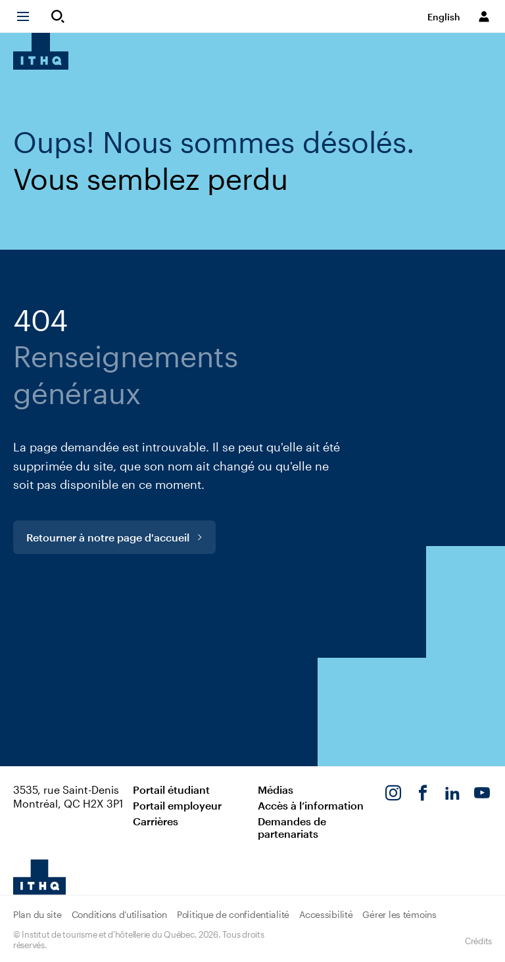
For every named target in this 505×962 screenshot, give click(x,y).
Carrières (155, 821)
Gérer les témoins (399, 914)
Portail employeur (177, 805)
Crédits (478, 941)
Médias (275, 789)
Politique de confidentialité (233, 914)
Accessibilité (325, 914)
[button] (29, 16)
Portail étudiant (171, 789)
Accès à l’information (311, 805)
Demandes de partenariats (292, 827)
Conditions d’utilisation (119, 914)
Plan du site (37, 914)
